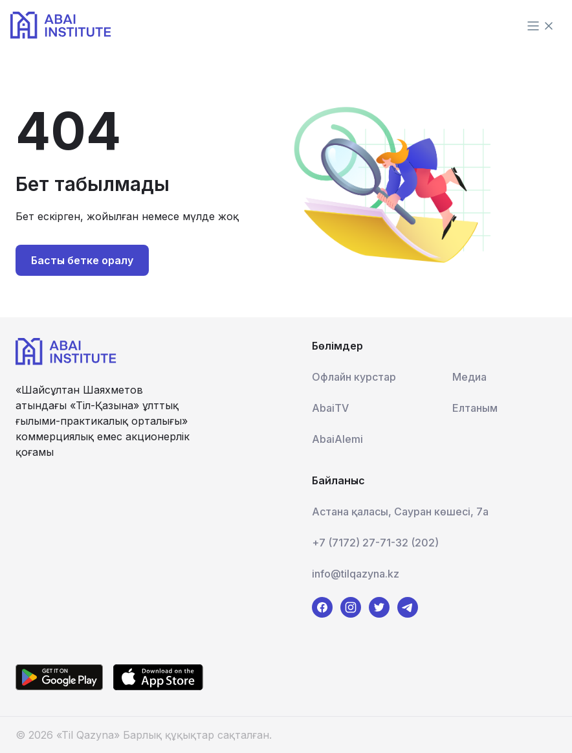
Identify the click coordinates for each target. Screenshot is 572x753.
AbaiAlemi (337, 439)
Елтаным (475, 407)
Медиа (469, 376)
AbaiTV (330, 407)
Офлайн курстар (354, 376)
